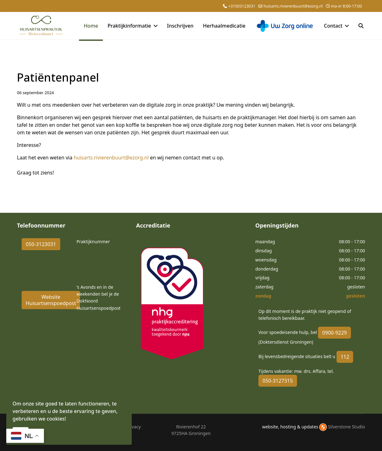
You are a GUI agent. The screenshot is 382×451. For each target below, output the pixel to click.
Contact (333, 25)
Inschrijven (180, 25)
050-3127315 (278, 380)
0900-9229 (334, 332)
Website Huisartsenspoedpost (51, 300)
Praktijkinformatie (129, 25)
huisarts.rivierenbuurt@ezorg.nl (292, 6)
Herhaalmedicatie (224, 25)
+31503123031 (241, 6)
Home (91, 25)
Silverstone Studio (346, 427)
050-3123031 (41, 244)
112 (345, 356)
